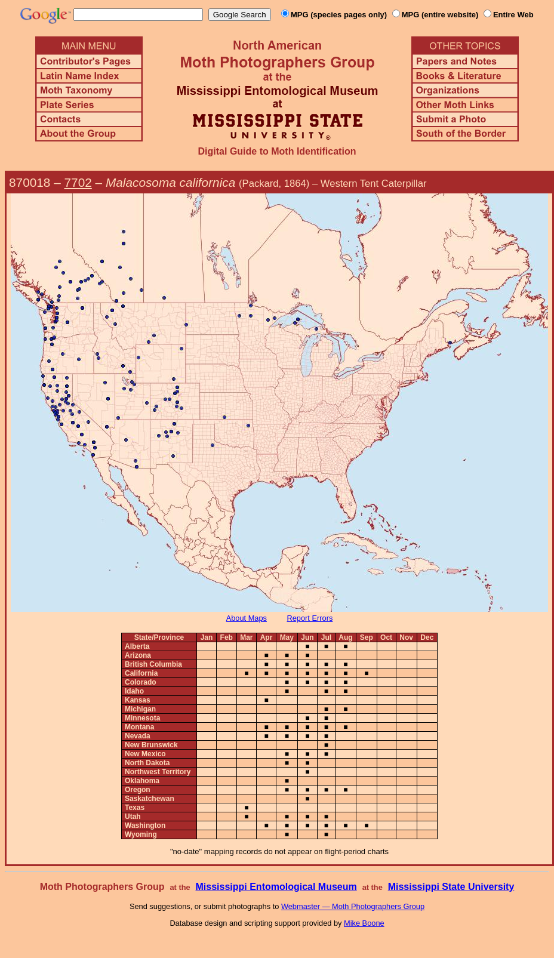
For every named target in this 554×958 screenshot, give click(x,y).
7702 (78, 182)
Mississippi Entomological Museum (275, 887)
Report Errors (310, 618)
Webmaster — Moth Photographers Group (352, 906)
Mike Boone (364, 923)
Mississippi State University (451, 887)
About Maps (246, 618)
